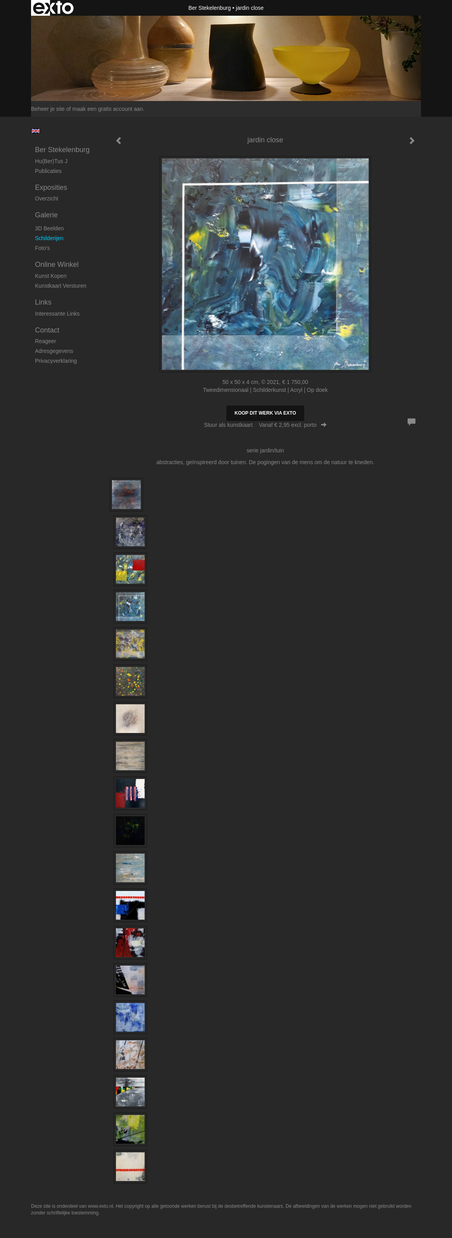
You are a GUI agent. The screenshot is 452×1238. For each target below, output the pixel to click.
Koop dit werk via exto (265, 413)
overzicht (46, 198)
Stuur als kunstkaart (265, 425)
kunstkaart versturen (60, 286)
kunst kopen (50, 276)
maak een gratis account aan (107, 109)
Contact (47, 330)
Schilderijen (49, 238)
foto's (42, 248)
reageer (45, 341)
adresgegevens (54, 351)
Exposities (51, 187)
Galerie (46, 215)
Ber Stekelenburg (209, 8)
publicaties (48, 171)
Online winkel (57, 264)
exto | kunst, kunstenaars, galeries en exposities (53, 8)
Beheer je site (48, 109)
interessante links (57, 313)
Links (43, 302)
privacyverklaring (56, 361)
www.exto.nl (100, 1206)
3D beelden (49, 228)
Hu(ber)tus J (51, 161)
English (35, 131)
